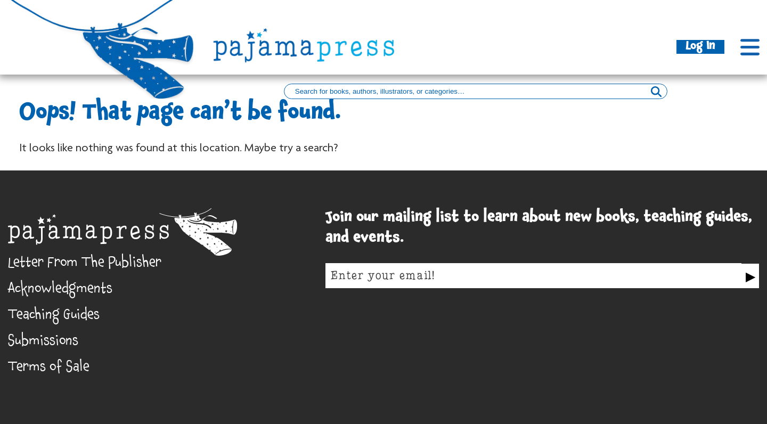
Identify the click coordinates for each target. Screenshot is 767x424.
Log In (700, 47)
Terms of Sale (48, 369)
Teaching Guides (54, 317)
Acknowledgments (60, 291)
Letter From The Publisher (84, 265)
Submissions (43, 343)
